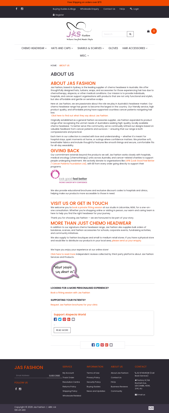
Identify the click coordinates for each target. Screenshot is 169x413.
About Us (64, 65)
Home (54, 65)
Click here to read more (63, 254)
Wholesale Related (72, 395)
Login (134, 8)
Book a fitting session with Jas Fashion (70, 292)
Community (116, 391)
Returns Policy (69, 386)
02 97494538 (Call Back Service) (144, 374)
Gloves (113, 48)
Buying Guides (93, 386)
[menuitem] (56, 319)
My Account (68, 372)
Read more (62, 330)
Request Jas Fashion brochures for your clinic (74, 304)
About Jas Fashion (119, 372)
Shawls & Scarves (90, 48)
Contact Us (109, 8)
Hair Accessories (135, 48)
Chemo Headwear (34, 48)
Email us (140, 394)
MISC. (84, 55)
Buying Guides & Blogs (64, 8)
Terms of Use (93, 372)
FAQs (122, 8)
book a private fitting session (87, 207)
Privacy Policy (93, 377)
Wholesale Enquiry (89, 8)
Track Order (68, 377)
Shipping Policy (70, 391)
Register (58, 14)
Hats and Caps (62, 48)
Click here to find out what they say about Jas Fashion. (79, 115)
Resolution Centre (71, 382)
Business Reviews (119, 386)
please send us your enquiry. (127, 240)
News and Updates (96, 391)
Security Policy (94, 382)
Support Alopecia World (70, 314)
